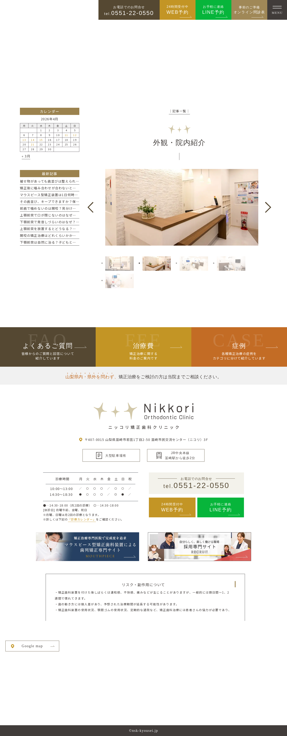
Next (268, 207)
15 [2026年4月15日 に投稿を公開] (41, 140)
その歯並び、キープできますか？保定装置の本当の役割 (64, 201)
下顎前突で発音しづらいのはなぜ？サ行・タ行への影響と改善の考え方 (76, 221)
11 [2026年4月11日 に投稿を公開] (66, 135)
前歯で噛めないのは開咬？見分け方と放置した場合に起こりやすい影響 (76, 208)
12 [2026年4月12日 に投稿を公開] (75, 135)
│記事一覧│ (179, 111)
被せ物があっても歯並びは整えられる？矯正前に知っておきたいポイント (77, 181)
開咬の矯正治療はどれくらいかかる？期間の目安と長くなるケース (72, 235)
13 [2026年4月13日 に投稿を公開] (24, 140)
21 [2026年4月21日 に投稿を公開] (32, 144)
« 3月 (26, 156)
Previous (90, 207)
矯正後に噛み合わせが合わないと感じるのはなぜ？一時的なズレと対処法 (78, 188)
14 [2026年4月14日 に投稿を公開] (32, 140)
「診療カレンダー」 (82, 519)
